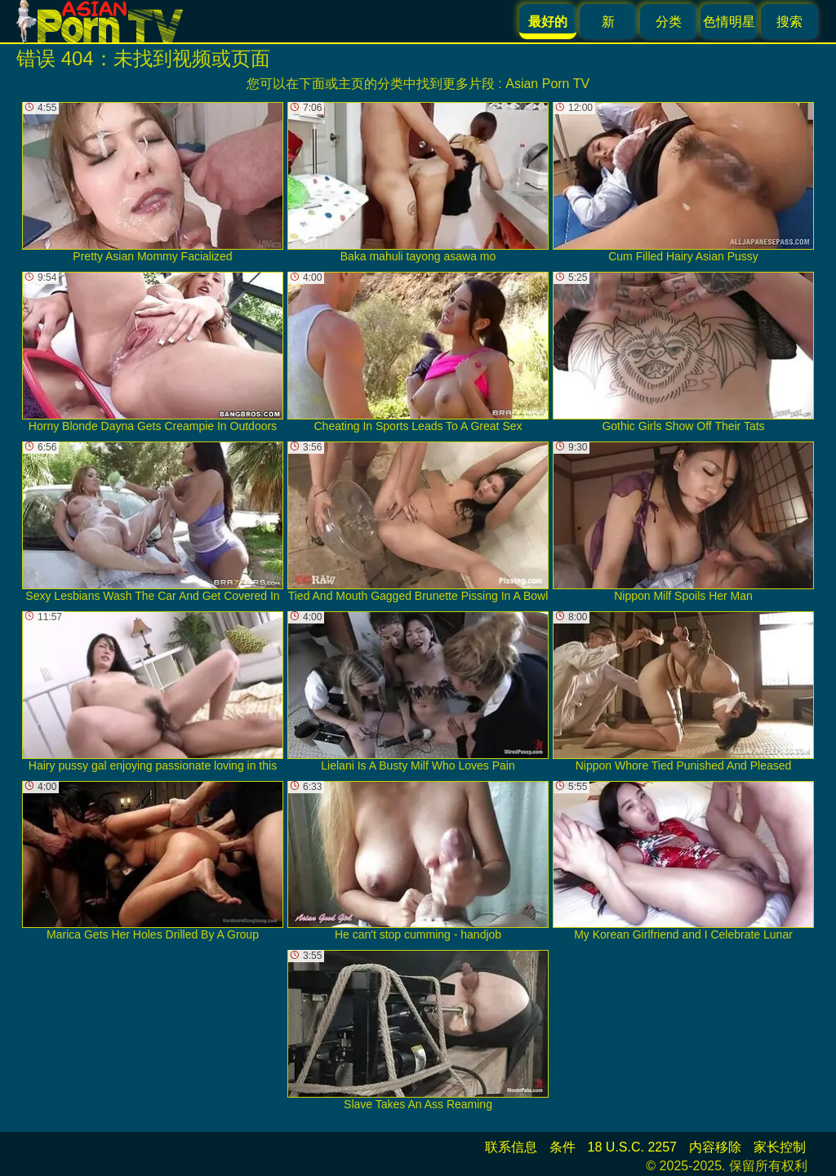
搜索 (789, 22)
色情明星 (729, 22)
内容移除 (715, 1147)
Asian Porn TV (547, 84)
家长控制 (780, 1147)
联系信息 (511, 1147)
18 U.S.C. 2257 (632, 1147)
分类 (669, 22)
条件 (562, 1147)
